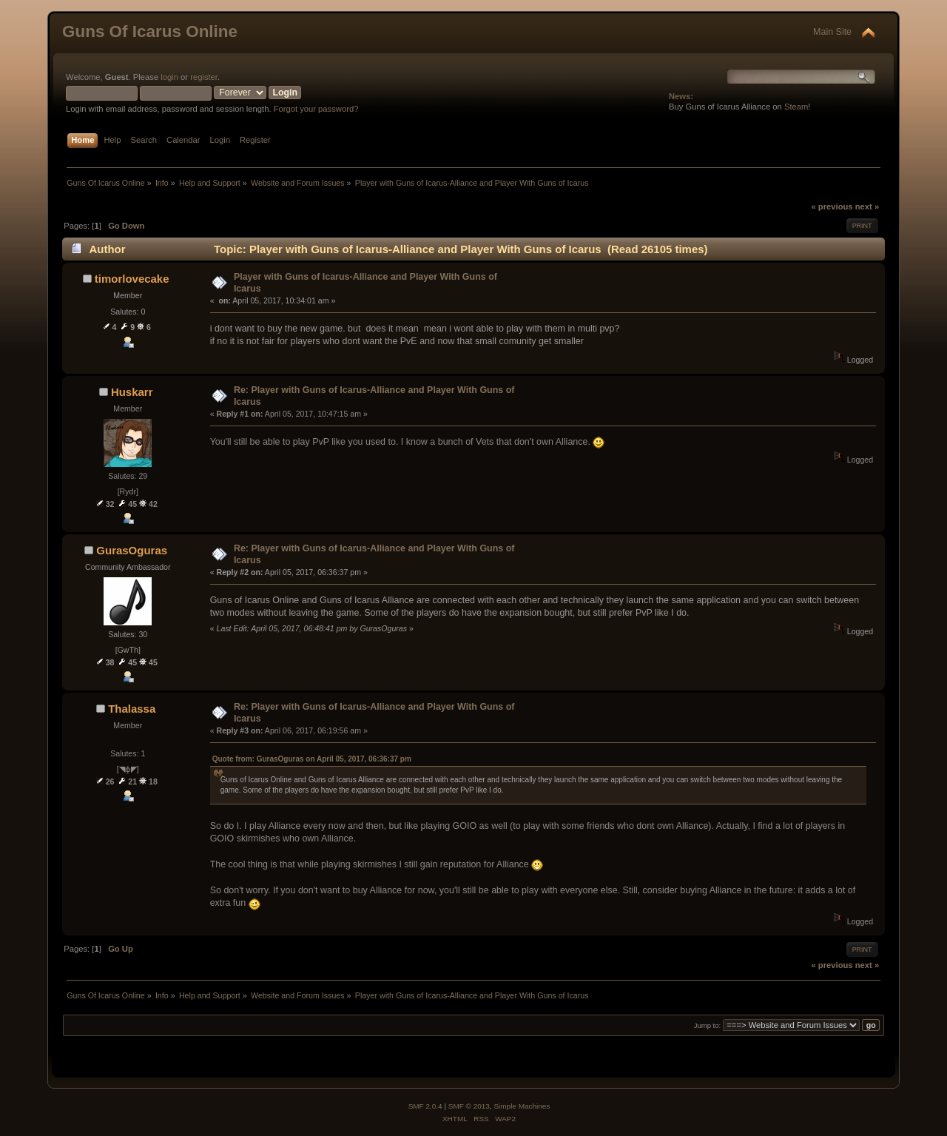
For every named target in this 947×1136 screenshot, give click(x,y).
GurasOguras (131, 550)
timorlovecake (132, 278)
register (204, 77)
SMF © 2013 (469, 1106)
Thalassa (131, 708)
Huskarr (132, 392)
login (169, 77)
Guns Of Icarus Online (149, 31)
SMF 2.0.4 (425, 1106)
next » (867, 206)
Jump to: (707, 1025)
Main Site (832, 32)
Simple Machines (521, 1106)
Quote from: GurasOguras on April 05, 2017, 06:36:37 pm (311, 759)
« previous (831, 206)
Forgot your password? (316, 108)
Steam (796, 106)
